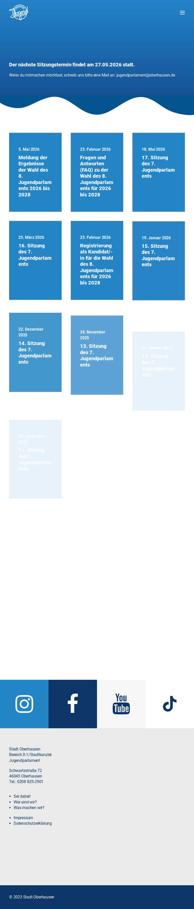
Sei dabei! (22, 803)
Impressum (23, 825)
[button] (182, 12)
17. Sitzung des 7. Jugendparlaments (158, 167)
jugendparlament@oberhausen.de (145, 75)
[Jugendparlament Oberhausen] (19, 13)
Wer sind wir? (25, 809)
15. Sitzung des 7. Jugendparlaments (158, 278)
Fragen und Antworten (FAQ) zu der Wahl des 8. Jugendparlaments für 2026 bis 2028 (96, 176)
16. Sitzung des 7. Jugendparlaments (35, 263)
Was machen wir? (29, 815)
